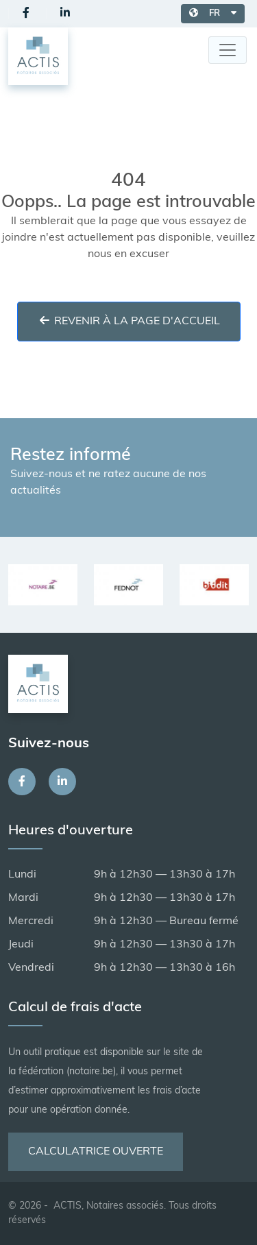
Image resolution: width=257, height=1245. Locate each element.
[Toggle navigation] (227, 50)
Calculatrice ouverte (95, 1151)
